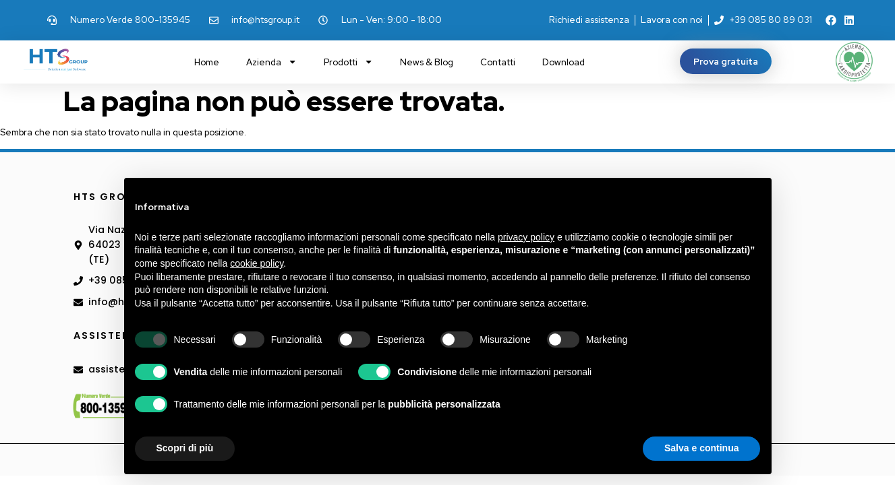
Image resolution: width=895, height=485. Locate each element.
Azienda (271, 62)
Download (563, 62)
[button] (726, 61)
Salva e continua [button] (701, 448)
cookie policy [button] (256, 263)
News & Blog (426, 62)
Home (206, 62)
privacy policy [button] (526, 237)
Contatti (497, 62)
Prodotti (348, 62)
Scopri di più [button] (185, 448)
